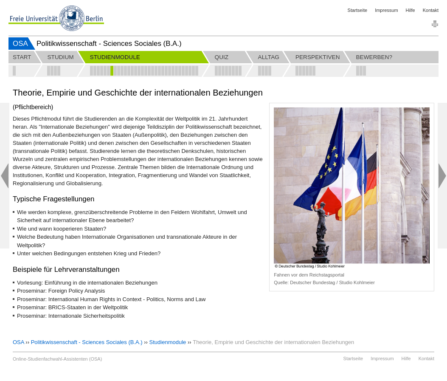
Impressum (386, 10)
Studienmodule (167, 342)
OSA (20, 44)
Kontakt (431, 10)
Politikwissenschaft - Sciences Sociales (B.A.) (87, 342)
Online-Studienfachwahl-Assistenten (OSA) (57, 358)
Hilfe (410, 10)
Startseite (357, 10)
